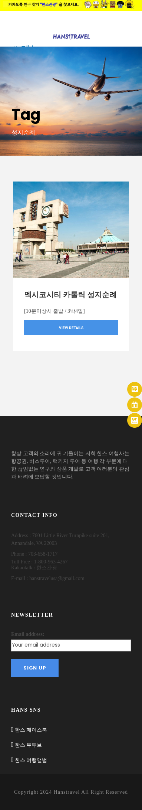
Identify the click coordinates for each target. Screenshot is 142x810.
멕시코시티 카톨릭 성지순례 (70, 294)
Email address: (27, 634)
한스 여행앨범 (31, 760)
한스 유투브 (28, 745)
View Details (71, 328)
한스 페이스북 (31, 730)
